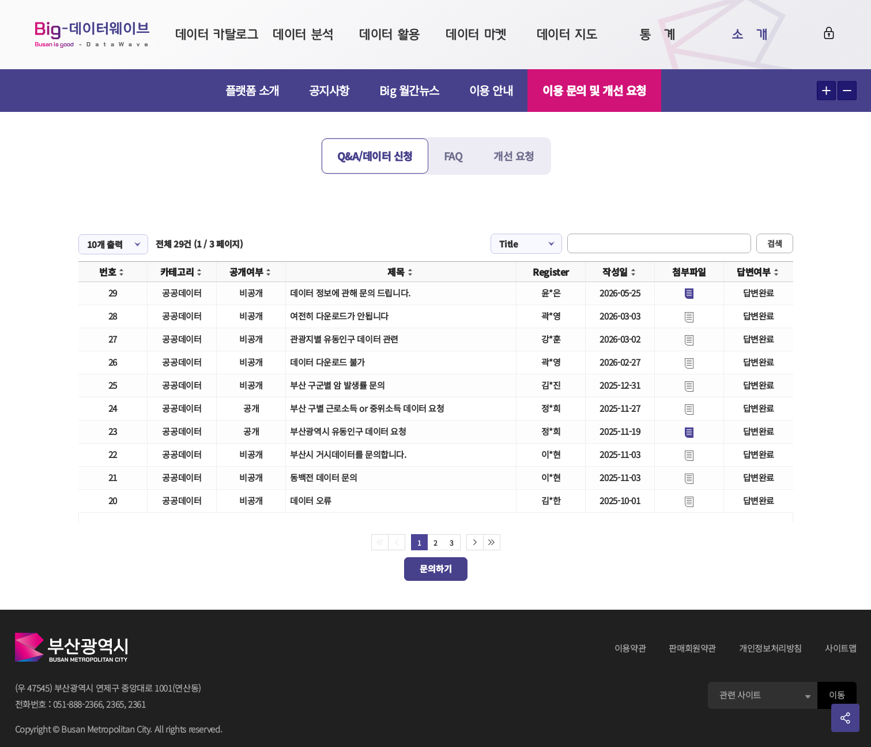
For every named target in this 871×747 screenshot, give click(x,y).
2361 (137, 704)
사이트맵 (841, 648)
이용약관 (630, 648)
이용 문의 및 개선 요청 (594, 90)
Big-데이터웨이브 (92, 34)
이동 (836, 695)
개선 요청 (513, 155)
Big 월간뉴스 (409, 90)
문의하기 (436, 568)
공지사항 (329, 90)
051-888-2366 (78, 704)
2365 (115, 704)
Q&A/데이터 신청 (375, 155)
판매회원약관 (692, 648)
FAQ (453, 155)
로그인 (828, 32)
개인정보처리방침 (770, 648)
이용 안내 (491, 90)
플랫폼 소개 (252, 90)
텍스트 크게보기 (826, 90)
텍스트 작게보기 (847, 90)
